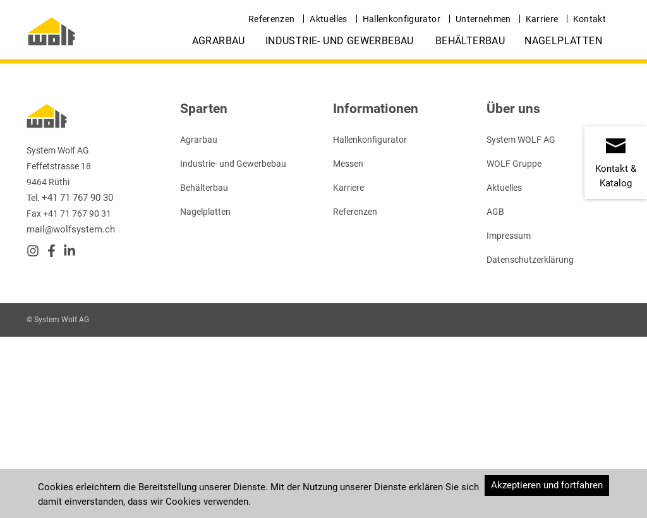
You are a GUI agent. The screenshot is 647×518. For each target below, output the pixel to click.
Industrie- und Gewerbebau (339, 41)
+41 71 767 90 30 (77, 197)
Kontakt (589, 19)
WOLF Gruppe (514, 164)
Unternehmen (483, 19)
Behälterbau (470, 41)
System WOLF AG (521, 140)
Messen (348, 164)
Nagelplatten (563, 41)
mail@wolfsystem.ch (71, 229)
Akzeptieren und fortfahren (547, 485)
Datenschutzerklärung (530, 260)
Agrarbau (218, 41)
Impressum (509, 236)
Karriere (542, 19)
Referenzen (271, 19)
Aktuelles (328, 19)
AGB (495, 212)
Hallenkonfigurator (401, 19)
